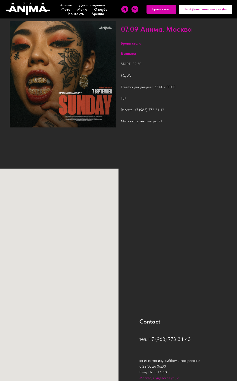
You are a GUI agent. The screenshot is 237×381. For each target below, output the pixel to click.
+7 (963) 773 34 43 (149, 110)
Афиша (66, 5)
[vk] (134, 9)
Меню (82, 9)
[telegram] (124, 9)
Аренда (97, 14)
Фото (65, 9)
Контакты (76, 14)
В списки (128, 54)
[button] (161, 9)
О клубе (100, 9)
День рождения (92, 5)
